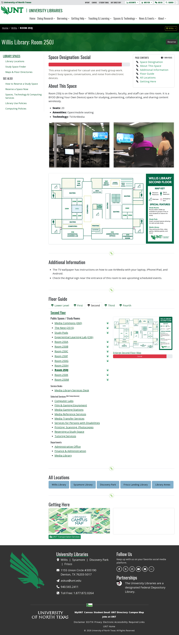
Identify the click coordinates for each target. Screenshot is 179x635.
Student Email (104, 2)
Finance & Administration (70, 451)
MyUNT (87, 2)
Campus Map (136, 612)
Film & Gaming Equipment (71, 405)
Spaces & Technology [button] (125, 18)
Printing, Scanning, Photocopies (74, 427)
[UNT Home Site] (27, 569)
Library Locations (14, 61)
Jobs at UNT (109, 616)
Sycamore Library (83, 484)
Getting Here (148, 81)
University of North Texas (16, 2)
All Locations (148, 77)
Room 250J (26, 27)
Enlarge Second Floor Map (127, 352)
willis (14, 27)
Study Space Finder (15, 66)
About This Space (150, 66)
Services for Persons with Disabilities (77, 423)
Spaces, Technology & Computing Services (23, 96)
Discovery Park (108, 484)
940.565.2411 (69, 587)
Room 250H (61, 365)
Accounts (131, 2)
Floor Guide (147, 73)
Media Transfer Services (69, 418)
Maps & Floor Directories (18, 72)
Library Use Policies (16, 103)
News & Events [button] (147, 18)
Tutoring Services (65, 436)
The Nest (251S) (64, 327)
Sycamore (79, 560)
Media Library (63, 455)
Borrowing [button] (63, 18)
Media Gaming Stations (69, 409)
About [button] (162, 18)
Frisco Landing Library (136, 484)
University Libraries (45, 10)
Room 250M (62, 379)
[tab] (60, 305)
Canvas (94, 2)
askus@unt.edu (71, 580)
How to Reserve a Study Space (21, 83)
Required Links (137, 622)
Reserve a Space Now (16, 89)
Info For (145, 2)
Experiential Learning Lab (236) (74, 337)
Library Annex (162, 484)
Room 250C (61, 351)
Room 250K (61, 375)
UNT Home (109, 626)
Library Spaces (11, 56)
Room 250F (61, 356)
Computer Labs (64, 401)
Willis (64, 560)
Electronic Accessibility (115, 622)
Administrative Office (68, 446)
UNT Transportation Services (65, 536)
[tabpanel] (112, 385)
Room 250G (61, 361)
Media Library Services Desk (72, 390)
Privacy (98, 622)
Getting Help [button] (78, 18)
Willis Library (59, 484)
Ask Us (158, 2)
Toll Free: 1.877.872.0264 (77, 593)
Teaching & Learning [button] (99, 18)
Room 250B (61, 346)
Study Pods (61, 332)
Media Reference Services (70, 414)
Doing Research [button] (46, 18)
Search (170, 2)
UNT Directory (116, 2)
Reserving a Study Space (69, 431)
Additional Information (154, 70)
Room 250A (61, 341)
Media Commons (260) (68, 323)
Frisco (68, 564)
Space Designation (151, 62)
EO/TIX (89, 622)
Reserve (171, 41)
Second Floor (58, 312)
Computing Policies (15, 108)
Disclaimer (79, 622)
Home (32, 18)
